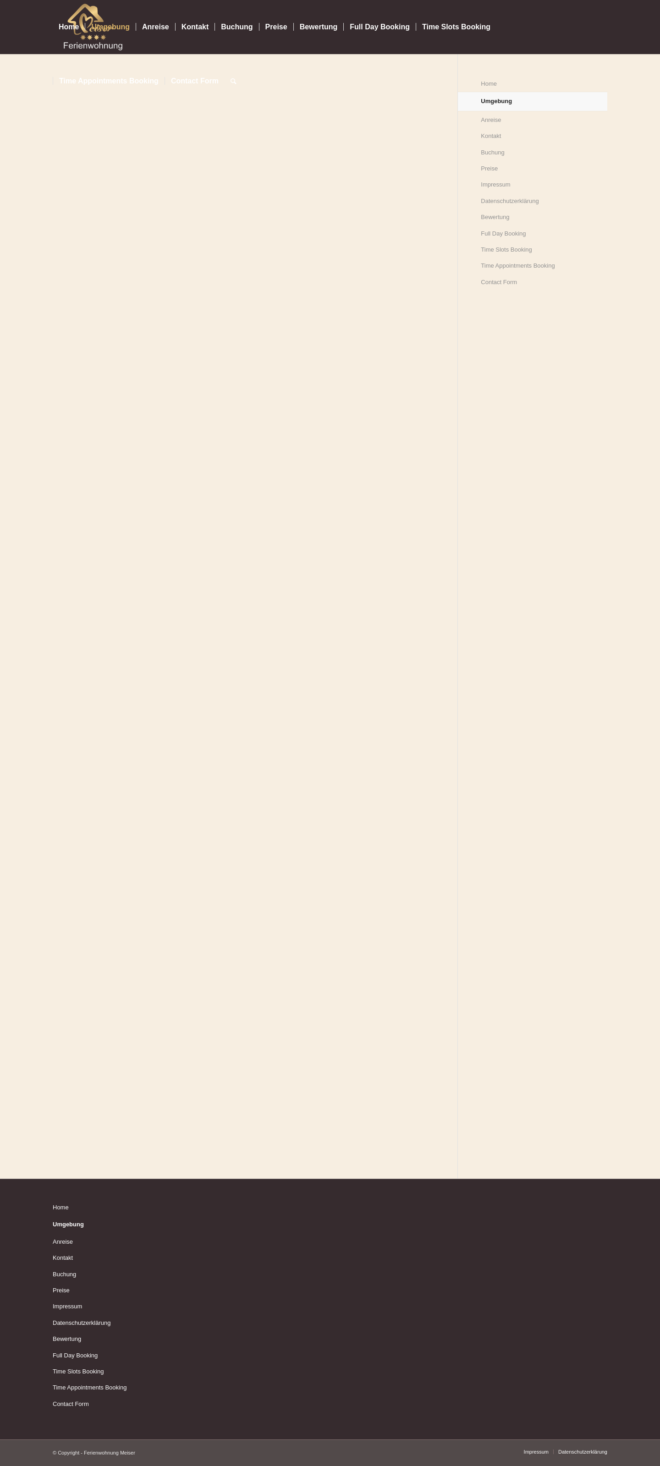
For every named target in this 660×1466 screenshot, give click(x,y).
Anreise (491, 119)
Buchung (492, 152)
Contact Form (499, 282)
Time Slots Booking (506, 249)
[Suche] (233, 81)
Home (61, 1207)
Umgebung (68, 1224)
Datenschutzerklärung (510, 201)
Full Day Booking (503, 233)
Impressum (495, 184)
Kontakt (491, 135)
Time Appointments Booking (518, 265)
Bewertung (495, 217)
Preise (489, 168)
